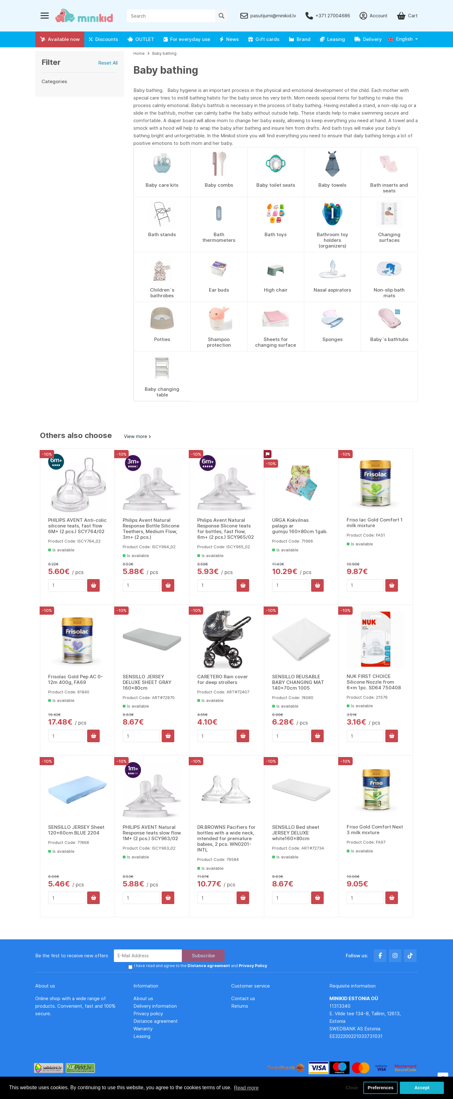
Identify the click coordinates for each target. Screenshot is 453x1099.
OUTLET (140, 39)
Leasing (332, 39)
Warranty (143, 1029)
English (400, 39)
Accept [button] (421, 1087)
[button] (403, 39)
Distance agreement (155, 1021)
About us (143, 998)
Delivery (368, 39)
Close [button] (351, 1087)
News (229, 39)
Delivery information (155, 1006)
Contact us (243, 998)
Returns (239, 1006)
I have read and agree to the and (200, 966)
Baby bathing (164, 53)
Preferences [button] (380, 1087)
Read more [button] (246, 1087)
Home (139, 53)
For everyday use (187, 39)
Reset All (108, 63)
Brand (299, 39)
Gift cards (263, 39)
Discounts (103, 39)
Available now (60, 39)
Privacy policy (148, 1013)
